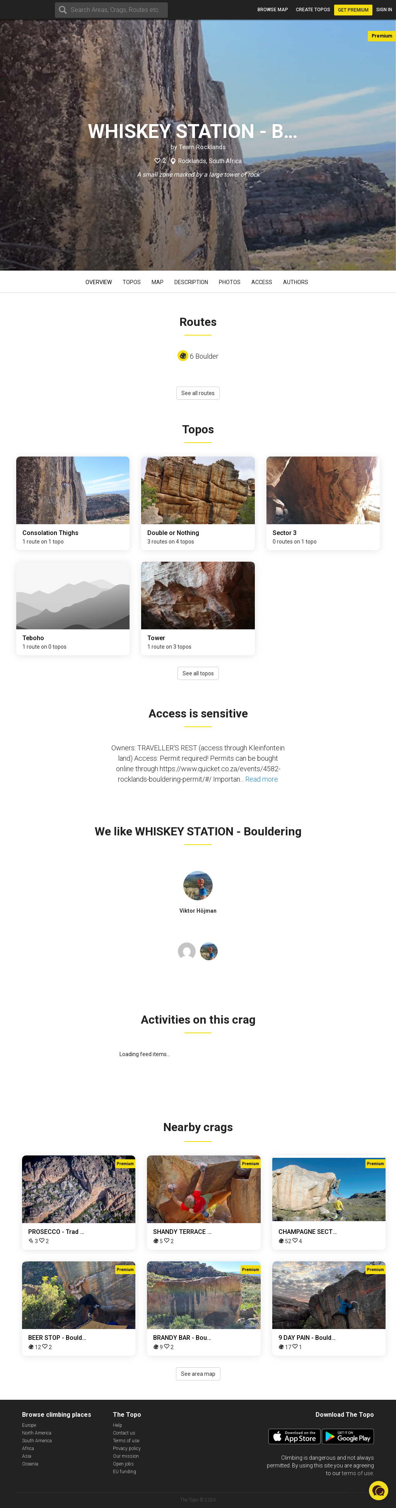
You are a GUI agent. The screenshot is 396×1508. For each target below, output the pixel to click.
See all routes (198, 393)
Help (117, 1425)
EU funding (124, 1471)
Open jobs (123, 1464)
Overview (98, 282)
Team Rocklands (202, 147)
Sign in (384, 9)
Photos (230, 282)
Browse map (273, 9)
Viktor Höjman (198, 911)
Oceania (30, 1464)
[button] (378, 1490)
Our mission (126, 1456)
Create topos (313, 9)
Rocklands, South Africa (210, 161)
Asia (26, 1456)
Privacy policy (127, 1448)
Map (158, 282)
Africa (28, 1448)
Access (261, 282)
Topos (132, 282)
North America (36, 1433)
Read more (261, 779)
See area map (198, 1374)
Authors (295, 282)
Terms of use (126, 1440)
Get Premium (353, 10)
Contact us (124, 1433)
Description (191, 282)
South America (37, 1440)
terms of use (357, 1473)
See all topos (198, 673)
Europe (29, 1425)
